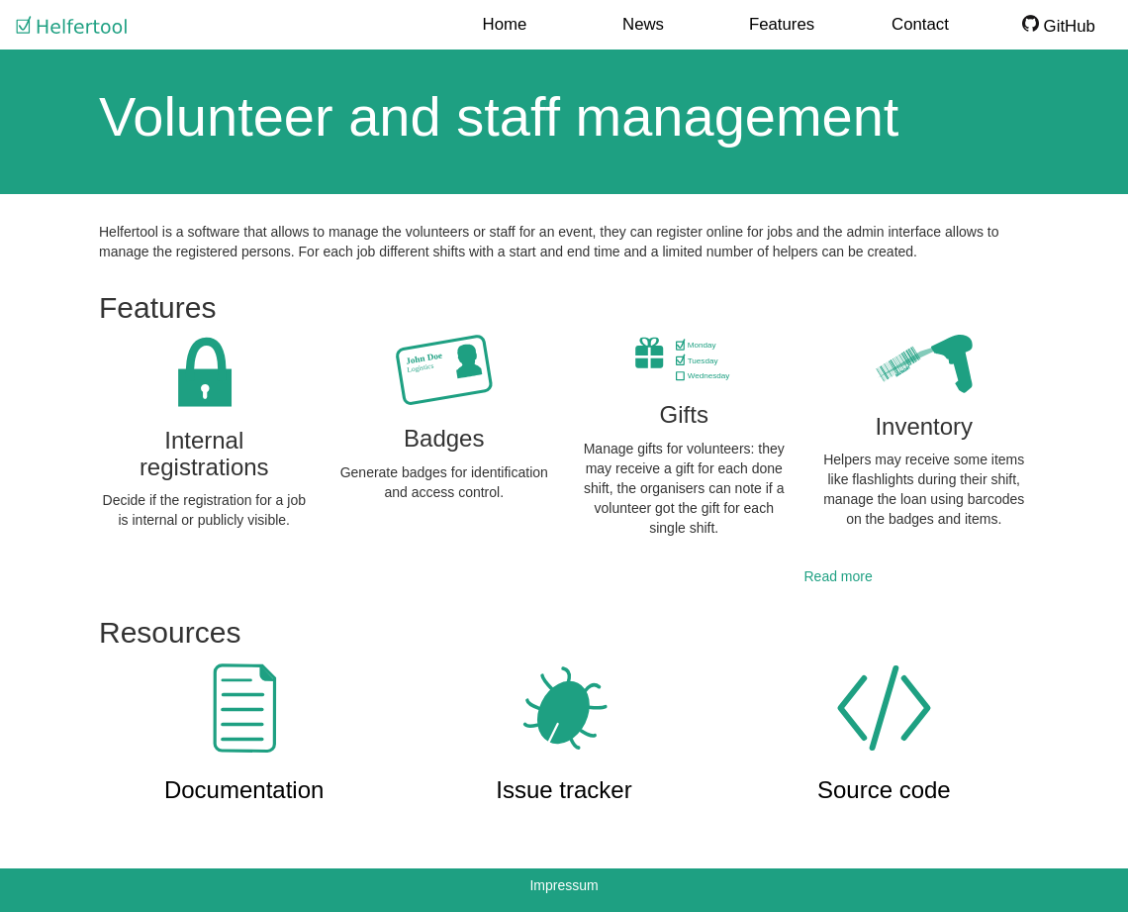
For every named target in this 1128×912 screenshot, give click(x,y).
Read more (838, 576)
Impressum (563, 885)
